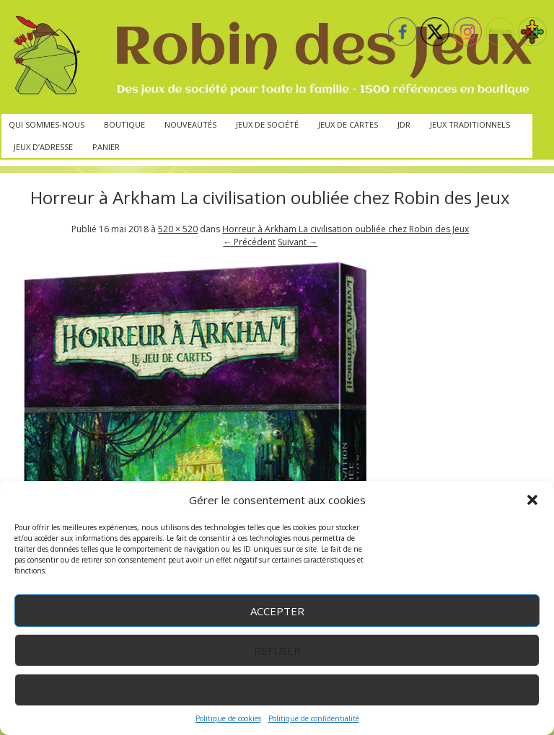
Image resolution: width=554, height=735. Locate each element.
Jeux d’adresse (43, 146)
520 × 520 (178, 229)
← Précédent (249, 242)
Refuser (277, 650)
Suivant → (297, 242)
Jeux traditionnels (470, 124)
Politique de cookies (228, 718)
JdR (403, 124)
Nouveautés (190, 124)
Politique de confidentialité (313, 718)
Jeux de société (267, 124)
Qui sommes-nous (46, 124)
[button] (532, 500)
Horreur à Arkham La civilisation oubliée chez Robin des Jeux (345, 229)
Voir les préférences (277, 690)
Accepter (277, 611)
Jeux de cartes (348, 124)
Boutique (124, 124)
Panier (106, 146)
